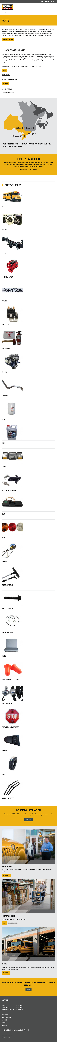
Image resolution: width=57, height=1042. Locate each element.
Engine (4, 372)
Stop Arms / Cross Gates (10, 727)
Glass (4, 466)
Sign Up (28, 989)
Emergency (6, 348)
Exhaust (5, 395)
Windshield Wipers (8, 798)
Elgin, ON (4, 1005)
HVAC (3, 514)
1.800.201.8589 (19, 1005)
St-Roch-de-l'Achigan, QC (8, 1009)
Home (3, 12)
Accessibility (5, 1020)
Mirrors (5, 561)
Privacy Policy (5, 1014)
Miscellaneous (7, 585)
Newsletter (4, 1025)
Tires (3, 774)
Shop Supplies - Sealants (11, 680)
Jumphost (8, 1037)
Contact (47, 1)
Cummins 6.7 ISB (7, 277)
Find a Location (6, 875)
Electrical (6, 324)
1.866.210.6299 (19, 1009)
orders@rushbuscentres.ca (8, 92)
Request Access (6, 74)
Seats (4, 656)
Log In (4, 70)
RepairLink (5, 83)
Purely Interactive (8, 1035)
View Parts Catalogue (8, 39)
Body (3, 206)
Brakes (4, 230)
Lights (4, 537)
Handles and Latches (9, 490)
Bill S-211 (4, 1022)
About (41, 1)
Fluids (4, 443)
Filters (4, 419)
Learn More (28, 819)
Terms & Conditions (6, 1017)
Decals (4, 301)
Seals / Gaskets (7, 632)
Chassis (4, 253)
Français (53, 1)
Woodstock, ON (5, 1007)
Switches (5, 751)
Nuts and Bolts (7, 609)
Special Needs (7, 703)
